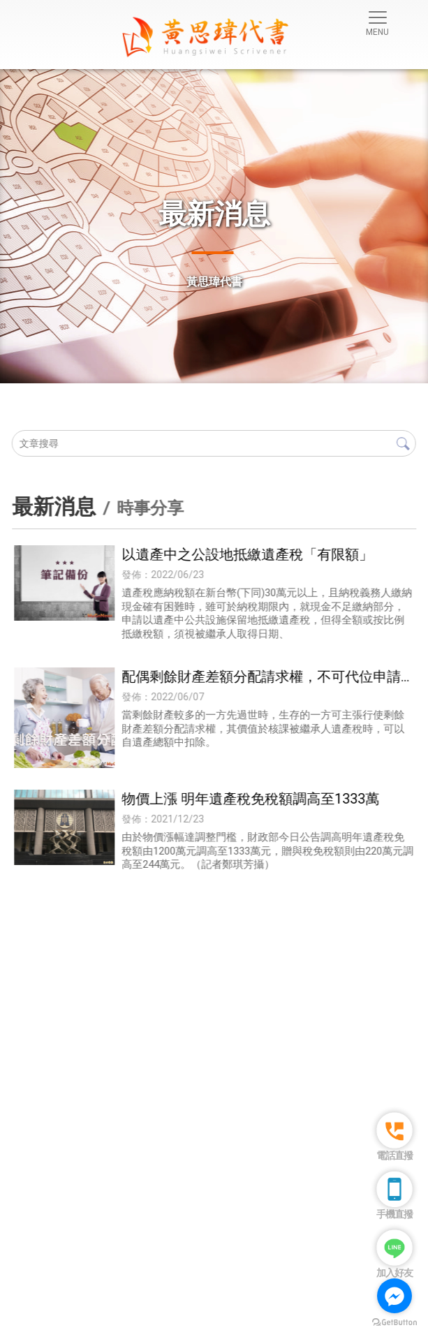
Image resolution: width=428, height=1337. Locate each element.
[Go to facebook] (394, 1295)
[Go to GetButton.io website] (394, 1322)
